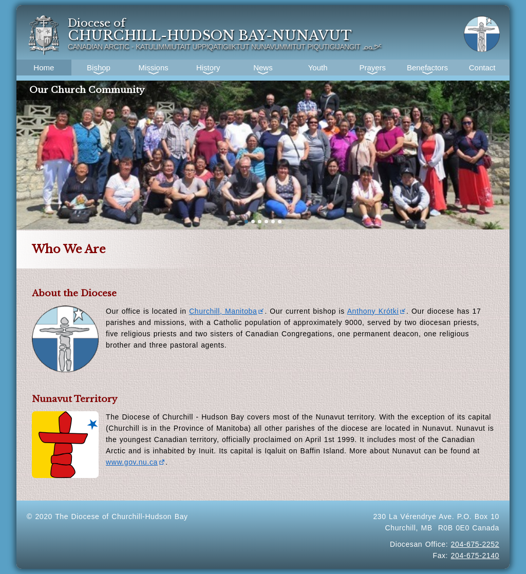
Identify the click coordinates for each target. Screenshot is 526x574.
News (263, 67)
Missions (153, 67)
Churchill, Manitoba (227, 311)
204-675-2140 (475, 555)
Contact (482, 67)
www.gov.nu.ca (135, 462)
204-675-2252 (475, 544)
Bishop (98, 67)
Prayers (372, 67)
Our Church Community (86, 90)
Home (43, 67)
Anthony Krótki (376, 311)
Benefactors (427, 67)
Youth (318, 67)
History (208, 67)
